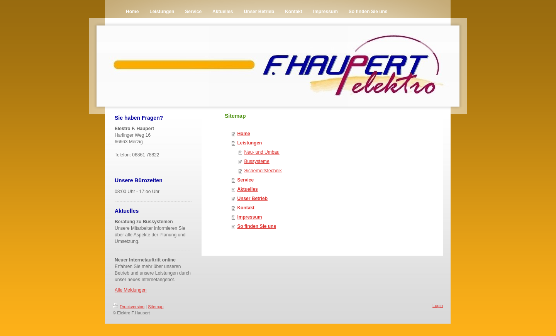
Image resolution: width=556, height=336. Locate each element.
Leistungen (249, 143)
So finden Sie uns (256, 226)
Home (243, 133)
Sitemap (155, 306)
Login (437, 305)
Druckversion (128, 306)
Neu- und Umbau (261, 152)
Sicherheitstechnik (262, 170)
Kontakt (245, 207)
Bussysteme (256, 161)
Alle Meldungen (131, 290)
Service (245, 180)
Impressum (249, 217)
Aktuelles (247, 189)
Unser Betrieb (252, 198)
